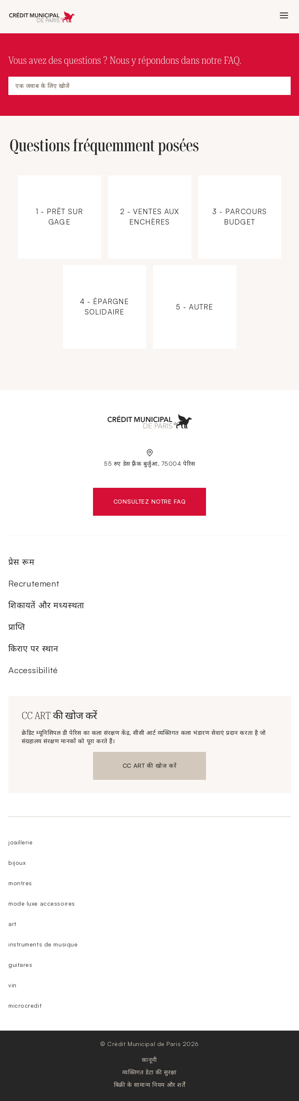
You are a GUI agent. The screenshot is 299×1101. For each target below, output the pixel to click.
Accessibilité (33, 670)
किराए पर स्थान (33, 648)
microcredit (25, 1005)
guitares (20, 964)
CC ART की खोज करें (150, 767)
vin (12, 985)
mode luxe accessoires (41, 903)
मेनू (282, 16)
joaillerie (20, 842)
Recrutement (33, 583)
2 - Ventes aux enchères (154, 205)
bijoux (16, 862)
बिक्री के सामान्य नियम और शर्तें (150, 1084)
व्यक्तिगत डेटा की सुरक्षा (149, 1072)
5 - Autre (199, 293)
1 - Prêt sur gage (64, 205)
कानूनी (149, 1059)
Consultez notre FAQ (159, 503)
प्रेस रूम (21, 562)
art (12, 923)
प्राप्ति (16, 627)
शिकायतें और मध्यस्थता (46, 605)
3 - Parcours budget (244, 205)
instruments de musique (43, 944)
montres (20, 882)
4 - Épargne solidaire (109, 295)
